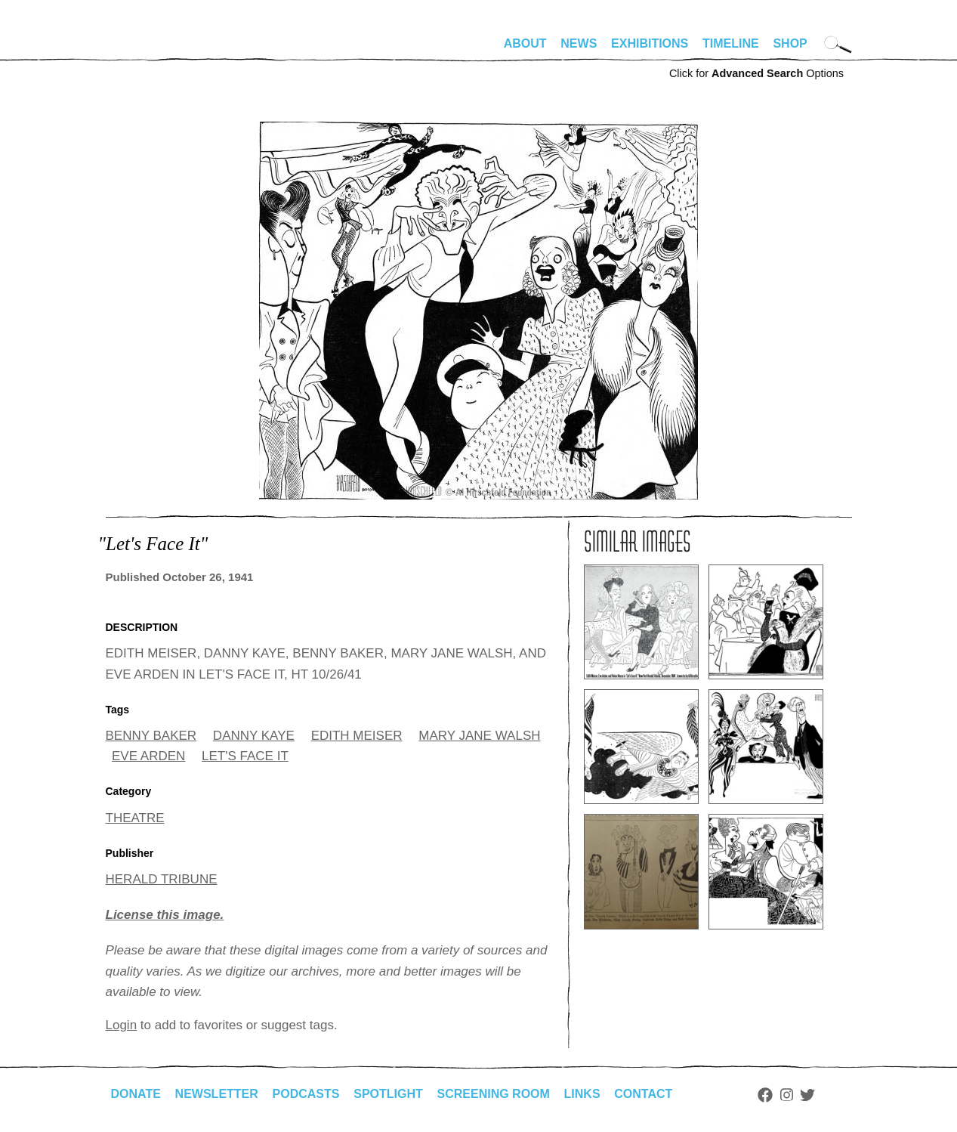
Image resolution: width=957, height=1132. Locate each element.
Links (582, 1093)
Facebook (765, 1095)
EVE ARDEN (148, 756)
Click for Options (756, 73)
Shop (790, 43)
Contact (643, 1093)
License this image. (165, 915)
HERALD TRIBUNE (162, 879)
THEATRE (135, 818)
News (578, 43)
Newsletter (216, 1093)
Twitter (807, 1095)
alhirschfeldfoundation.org (151, 49)
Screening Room (493, 1093)
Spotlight (388, 1093)
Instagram (786, 1095)
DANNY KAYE (254, 735)
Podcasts (306, 1093)
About (525, 43)
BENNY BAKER (151, 735)
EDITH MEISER (357, 735)
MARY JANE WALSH (479, 735)
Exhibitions (649, 43)
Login (121, 1025)
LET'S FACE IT (245, 756)
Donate (136, 1093)
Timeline (730, 43)
